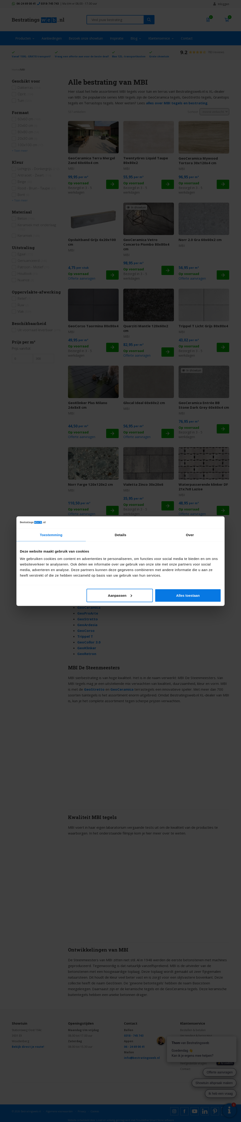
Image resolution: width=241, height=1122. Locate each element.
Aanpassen (120, 595)
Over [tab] (190, 535)
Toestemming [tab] (51, 535)
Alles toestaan (188, 595)
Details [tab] (120, 535)
